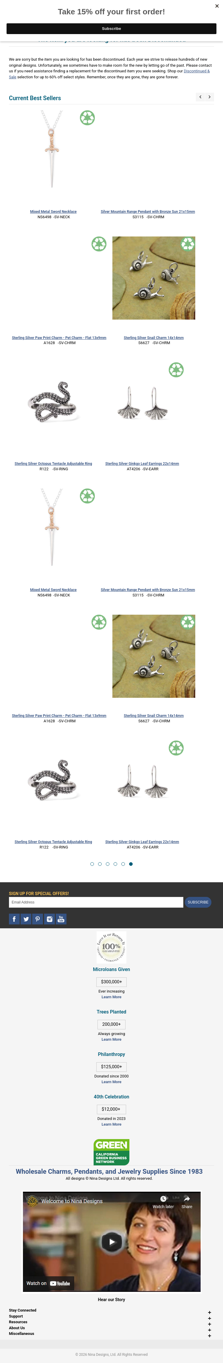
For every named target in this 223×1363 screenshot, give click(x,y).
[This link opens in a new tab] (111, 1142)
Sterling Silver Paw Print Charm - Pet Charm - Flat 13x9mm (59, 338)
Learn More (111, 997)
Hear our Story (111, 1299)
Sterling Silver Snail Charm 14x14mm (154, 338)
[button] (92, 864)
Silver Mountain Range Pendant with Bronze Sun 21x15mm (148, 212)
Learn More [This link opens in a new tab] (111, 1039)
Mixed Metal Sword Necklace (53, 212)
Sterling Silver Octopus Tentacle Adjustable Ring (53, 464)
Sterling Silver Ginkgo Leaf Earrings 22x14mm (142, 464)
